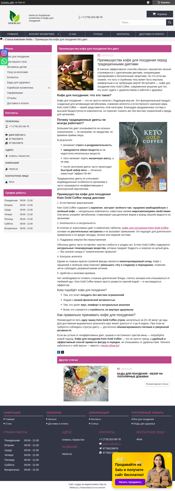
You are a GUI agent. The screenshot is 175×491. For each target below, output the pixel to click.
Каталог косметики (41, 34)
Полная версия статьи (157, 384)
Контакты (123, 34)
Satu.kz (102, 484)
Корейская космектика (20, 87)
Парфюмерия (15, 92)
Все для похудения (18, 56)
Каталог (52, 419)
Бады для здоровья (18, 82)
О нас (72, 34)
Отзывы (11, 98)
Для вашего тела (17, 61)
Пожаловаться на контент (92, 487)
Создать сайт (7, 2)
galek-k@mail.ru (17, 134)
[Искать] (169, 22)
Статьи (98, 34)
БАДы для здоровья (144, 423)
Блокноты (12, 77)
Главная (12, 34)
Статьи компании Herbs (18, 39)
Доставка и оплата (151, 34)
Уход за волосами (17, 72)
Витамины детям (17, 66)
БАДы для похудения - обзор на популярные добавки (140, 375)
